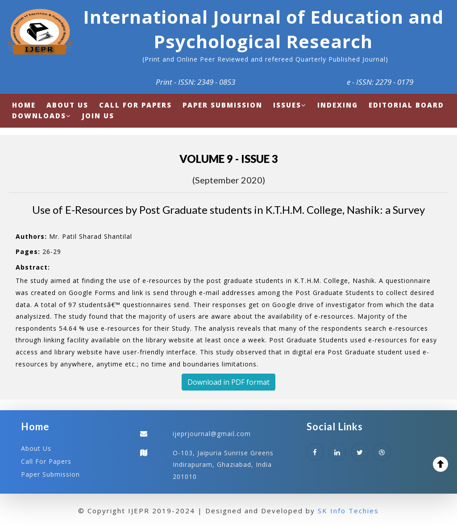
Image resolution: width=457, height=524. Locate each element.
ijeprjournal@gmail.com (212, 433)
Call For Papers (46, 461)
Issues (290, 104)
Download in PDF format (228, 382)
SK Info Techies (348, 510)
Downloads (41, 115)
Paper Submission (50, 474)
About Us (36, 448)
